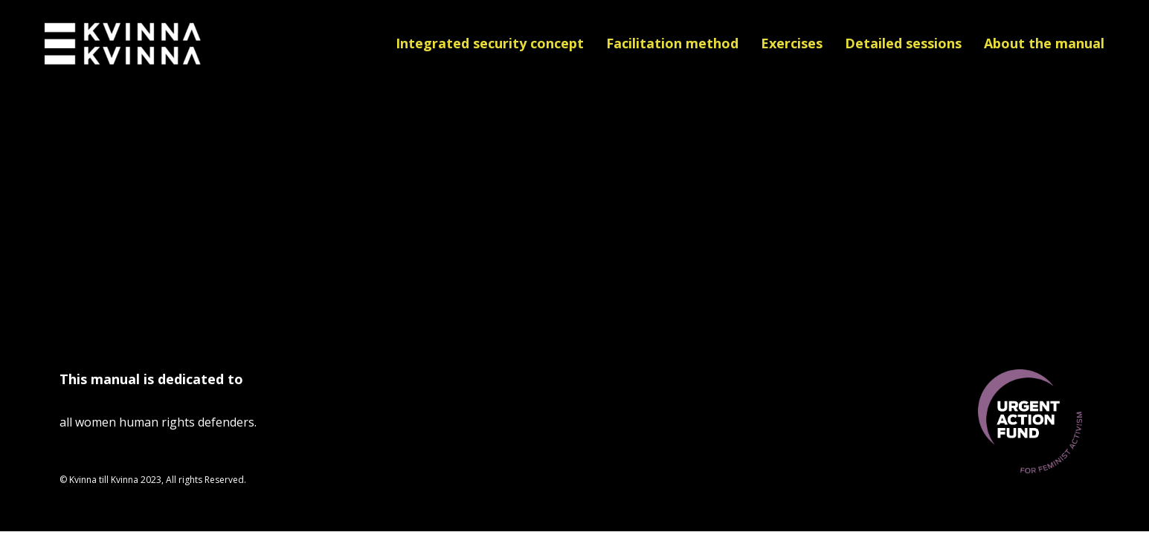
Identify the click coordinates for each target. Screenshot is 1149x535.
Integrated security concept (490, 43)
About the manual (1044, 43)
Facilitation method (672, 43)
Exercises (792, 43)
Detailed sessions (903, 43)
